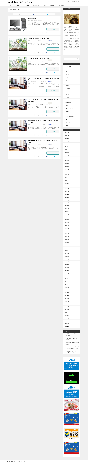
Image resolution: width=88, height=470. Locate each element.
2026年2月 (67, 138)
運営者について (53, 5)
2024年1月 (67, 208)
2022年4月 (67, 267)
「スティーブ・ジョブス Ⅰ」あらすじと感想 (38, 58)
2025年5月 (67, 163)
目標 (67, 125)
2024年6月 (67, 194)
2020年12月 (67, 312)
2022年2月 (67, 273)
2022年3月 (67, 270)
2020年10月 (67, 315)
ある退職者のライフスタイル (20, 2)
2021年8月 (67, 289)
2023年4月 (67, 233)
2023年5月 (67, 230)
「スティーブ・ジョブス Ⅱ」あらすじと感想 (38, 38)
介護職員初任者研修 (70, 116)
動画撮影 (67, 85)
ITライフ (39, 20)
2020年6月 (67, 326)
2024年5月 (67, 197)
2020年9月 (67, 318)
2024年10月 (67, 183)
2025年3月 (67, 169)
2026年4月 (67, 132)
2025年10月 (67, 149)
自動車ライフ (68, 83)
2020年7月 (67, 323)
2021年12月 (67, 278)
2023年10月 (67, 216)
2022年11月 (67, 247)
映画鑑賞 (49, 81)
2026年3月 (67, 135)
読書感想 (50, 40)
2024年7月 (67, 191)
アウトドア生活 (26, 5)
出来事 (67, 105)
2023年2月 (67, 239)
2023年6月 (67, 228)
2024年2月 (67, 205)
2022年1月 (67, 275)
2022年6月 (67, 261)
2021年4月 (67, 301)
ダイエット (68, 99)
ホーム (10, 5)
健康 (67, 113)
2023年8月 (67, 222)
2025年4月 (67, 166)
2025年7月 (67, 157)
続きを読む (55, 29)
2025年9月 (67, 152)
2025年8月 (67, 155)
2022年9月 (67, 253)
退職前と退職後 (36, 5)
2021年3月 (67, 303)
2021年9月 (67, 287)
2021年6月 (67, 295)
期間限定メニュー (69, 68)
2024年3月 (67, 202)
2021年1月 (67, 309)
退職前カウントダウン (70, 108)
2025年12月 (67, 143)
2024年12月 (67, 177)
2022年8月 (67, 256)
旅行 (67, 80)
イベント (67, 71)
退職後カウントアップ (70, 111)
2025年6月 (67, 160)
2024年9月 (67, 185)
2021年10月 (67, 284)
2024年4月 (67, 200)
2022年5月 (67, 264)
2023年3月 (67, 236)
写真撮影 (67, 74)
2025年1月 (67, 174)
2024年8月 (67, 188)
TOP (15, 461)
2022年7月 (67, 259)
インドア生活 (16, 5)
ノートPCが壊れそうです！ (34, 18)
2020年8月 (67, 320)
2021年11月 (67, 281)
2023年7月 (67, 225)
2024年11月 (67, 180)
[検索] (71, 59)
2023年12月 (67, 211)
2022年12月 (67, 244)
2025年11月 (67, 146)
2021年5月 (67, 298)
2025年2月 (67, 171)
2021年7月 (67, 292)
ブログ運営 (68, 122)
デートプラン (68, 77)
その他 (45, 5)
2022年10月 (67, 250)
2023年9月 (67, 219)
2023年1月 (67, 242)
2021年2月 (67, 306)
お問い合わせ (61, 5)
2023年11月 (67, 214)
